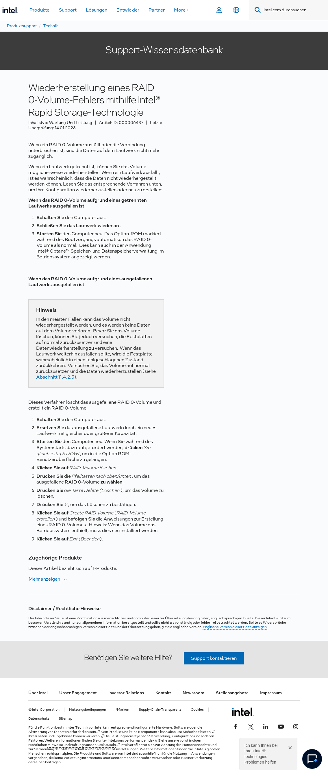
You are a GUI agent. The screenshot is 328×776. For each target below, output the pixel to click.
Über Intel (38, 692)
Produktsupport (22, 25)
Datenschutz (38, 718)
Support (68, 10)
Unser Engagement (78, 692)
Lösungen (96, 10)
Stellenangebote (232, 692)
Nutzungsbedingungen (87, 710)
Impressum (271, 692)
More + (181, 10)
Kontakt (163, 692)
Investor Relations (126, 692)
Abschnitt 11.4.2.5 (55, 377)
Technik (50, 25)
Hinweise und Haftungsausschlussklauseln (82, 744)
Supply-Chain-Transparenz (160, 710)
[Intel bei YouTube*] (281, 725)
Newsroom (193, 692)
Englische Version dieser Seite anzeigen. (235, 627)
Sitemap (65, 718)
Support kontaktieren (214, 658)
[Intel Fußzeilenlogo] (243, 712)
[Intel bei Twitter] (251, 725)
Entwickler (127, 10)
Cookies (197, 710)
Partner (157, 10)
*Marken (122, 710)
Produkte (39, 10)
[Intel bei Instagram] (296, 725)
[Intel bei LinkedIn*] (266, 725)
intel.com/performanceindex (131, 740)
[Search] (256, 10)
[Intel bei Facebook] (236, 725)
